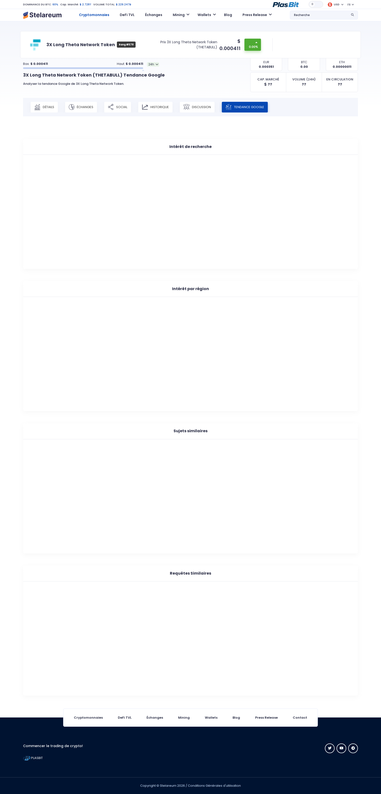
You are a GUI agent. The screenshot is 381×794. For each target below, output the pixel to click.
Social (117, 107)
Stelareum (168, 785)
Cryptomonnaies (94, 14)
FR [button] (349, 5)
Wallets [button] (204, 14)
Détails (44, 107)
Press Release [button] (254, 14)
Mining (184, 717)
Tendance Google (244, 107)
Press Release (266, 717)
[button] (286, 4)
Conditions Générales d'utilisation (214, 785)
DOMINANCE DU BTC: (37, 4)
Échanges (153, 14)
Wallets (211, 717)
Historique (155, 107)
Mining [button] (179, 14)
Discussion (197, 107)
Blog (228, 14)
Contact (300, 717)
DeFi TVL (127, 14)
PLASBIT (33, 758)
